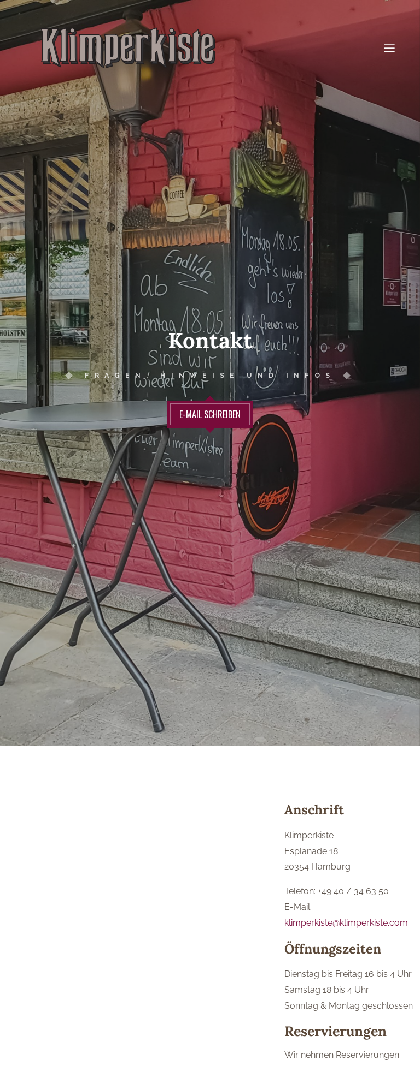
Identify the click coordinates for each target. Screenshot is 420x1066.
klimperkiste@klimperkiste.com (346, 918)
